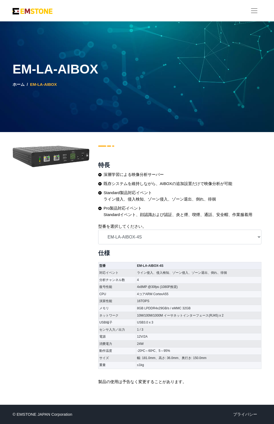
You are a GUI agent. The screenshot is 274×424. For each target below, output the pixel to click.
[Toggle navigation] (254, 11)
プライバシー (245, 414)
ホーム (19, 84)
